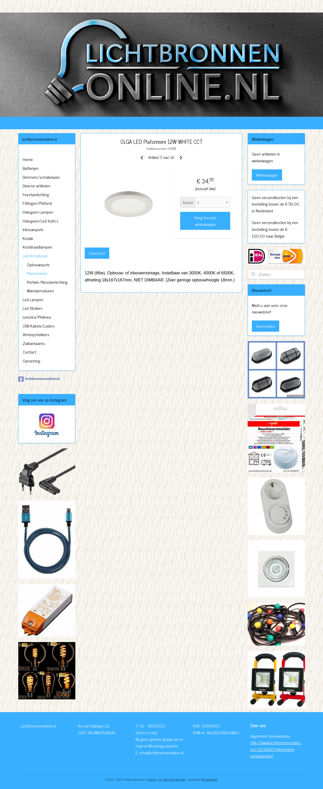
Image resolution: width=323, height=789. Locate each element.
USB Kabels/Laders (39, 325)
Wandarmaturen (40, 290)
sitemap (152, 779)
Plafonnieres (37, 273)
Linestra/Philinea (37, 316)
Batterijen (31, 168)
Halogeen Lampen (38, 211)
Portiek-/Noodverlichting (47, 282)
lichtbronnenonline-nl (39, 379)
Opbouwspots (38, 264)
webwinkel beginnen (174, 779)
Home (28, 159)
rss (159, 779)
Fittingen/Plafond (37, 203)
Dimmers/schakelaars (41, 177)
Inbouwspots (33, 229)
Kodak (28, 238)
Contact (29, 351)
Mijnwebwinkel (209, 779)
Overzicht (97, 253)
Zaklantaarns (34, 343)
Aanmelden (265, 326)
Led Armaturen (35, 255)
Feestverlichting (36, 194)
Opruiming (31, 360)
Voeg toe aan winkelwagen (205, 220)
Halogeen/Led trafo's (40, 220)
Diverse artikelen (36, 185)
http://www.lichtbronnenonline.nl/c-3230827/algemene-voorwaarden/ (275, 749)
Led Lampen (33, 299)
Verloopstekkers (36, 334)
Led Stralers (32, 308)
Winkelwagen (267, 174)
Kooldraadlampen (37, 246)
